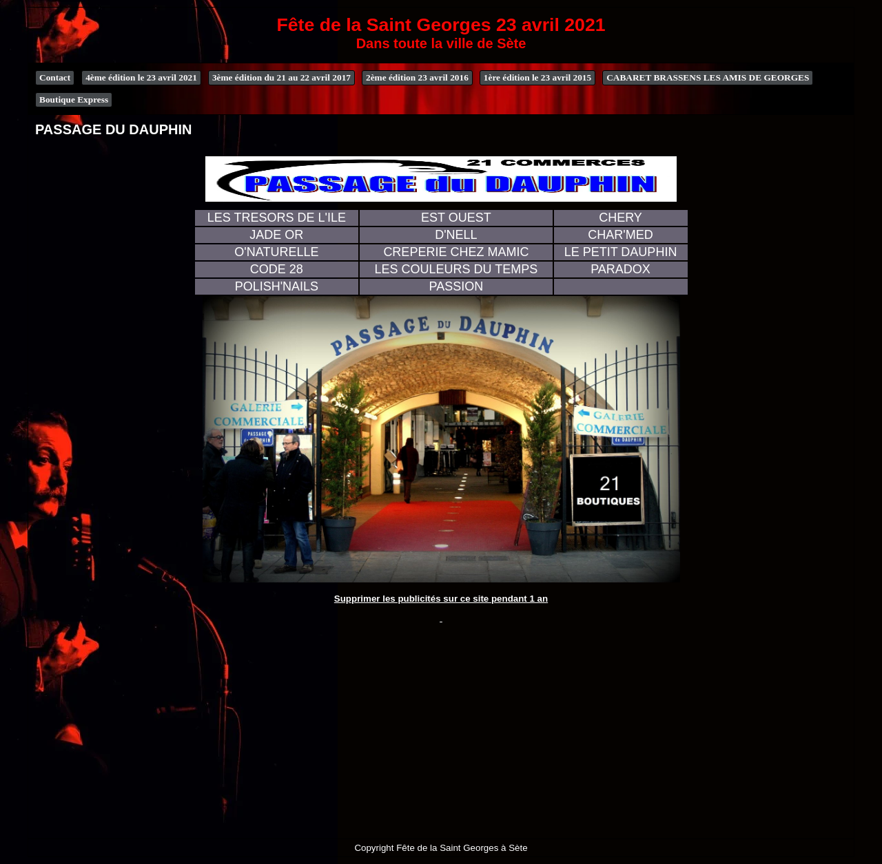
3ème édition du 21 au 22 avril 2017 (281, 77)
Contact (54, 77)
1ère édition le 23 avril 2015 (537, 77)
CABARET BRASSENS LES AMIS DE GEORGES (707, 77)
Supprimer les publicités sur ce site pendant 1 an (441, 598)
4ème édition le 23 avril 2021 (141, 77)
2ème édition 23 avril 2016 (417, 77)
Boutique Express (73, 99)
